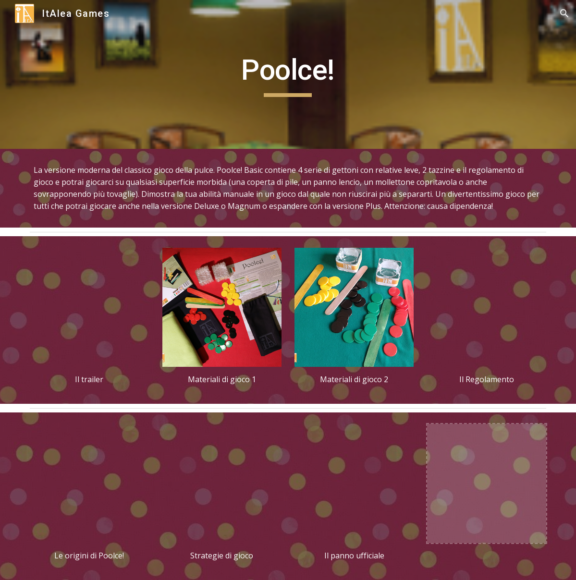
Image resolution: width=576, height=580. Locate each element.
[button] (564, 13)
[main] (288, 74)
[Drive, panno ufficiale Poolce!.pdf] (354, 483)
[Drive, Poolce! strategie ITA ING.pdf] (222, 483)
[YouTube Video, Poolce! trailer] (89, 307)
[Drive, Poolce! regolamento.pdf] (486, 307)
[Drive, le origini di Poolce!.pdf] (89, 483)
